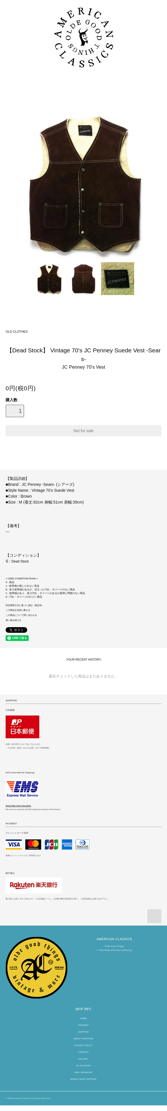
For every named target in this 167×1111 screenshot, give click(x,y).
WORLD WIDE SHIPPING (83, 1079)
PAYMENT (83, 1025)
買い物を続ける (13, 620)
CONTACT (83, 1052)
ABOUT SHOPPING (83, 1039)
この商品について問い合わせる (21, 615)
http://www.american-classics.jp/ (115, 950)
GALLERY (83, 1059)
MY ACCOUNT (83, 1066)
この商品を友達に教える (18, 610)
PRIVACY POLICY (83, 1045)
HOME (83, 1018)
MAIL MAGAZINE (83, 1072)
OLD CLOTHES (17, 331)
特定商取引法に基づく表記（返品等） (25, 605)
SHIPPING (83, 1032)
